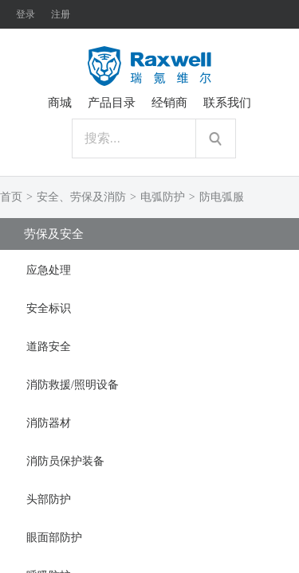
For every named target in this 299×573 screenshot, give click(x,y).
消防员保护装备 (65, 461)
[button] (149, 269)
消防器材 (48, 423)
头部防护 (48, 499)
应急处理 (48, 270)
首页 (11, 197)
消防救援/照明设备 (72, 385)
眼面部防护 (54, 538)
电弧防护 (162, 197)
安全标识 (48, 308)
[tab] (149, 269)
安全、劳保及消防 (81, 197)
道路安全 (48, 347)
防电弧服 (221, 197)
